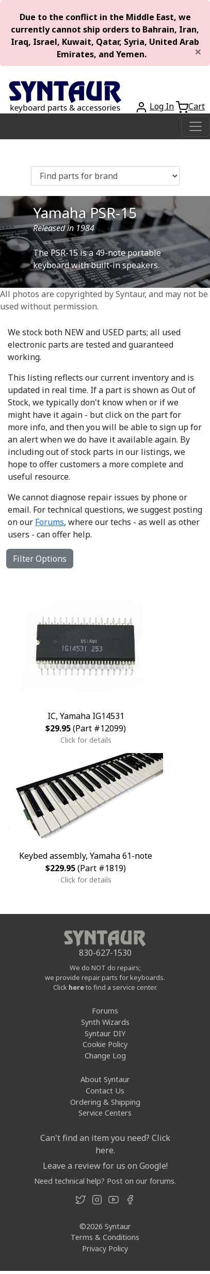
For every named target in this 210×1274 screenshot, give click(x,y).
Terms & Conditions (105, 1237)
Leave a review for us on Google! (105, 1165)
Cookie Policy (105, 1044)
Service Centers (105, 1113)
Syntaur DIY (105, 1033)
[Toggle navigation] (195, 126)
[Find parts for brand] (105, 176)
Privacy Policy (105, 1248)
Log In (162, 106)
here (76, 987)
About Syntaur (105, 1079)
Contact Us (105, 1091)
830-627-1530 (105, 952)
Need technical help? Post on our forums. (105, 1181)
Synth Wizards (105, 1022)
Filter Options (40, 558)
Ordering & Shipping (105, 1102)
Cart (196, 106)
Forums (49, 522)
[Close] (198, 51)
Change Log (105, 1055)
